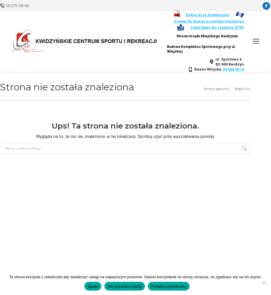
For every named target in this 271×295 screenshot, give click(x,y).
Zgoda (92, 286)
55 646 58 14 (233, 69)
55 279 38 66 (17, 5)
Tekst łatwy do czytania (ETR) (217, 27)
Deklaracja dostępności (208, 15)
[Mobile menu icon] (256, 41)
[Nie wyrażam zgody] (264, 282)
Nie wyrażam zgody (124, 286)
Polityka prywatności (169, 286)
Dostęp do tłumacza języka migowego (209, 21)
